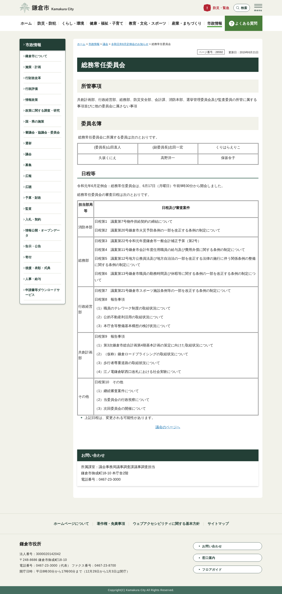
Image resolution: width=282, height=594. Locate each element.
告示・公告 (33, 246)
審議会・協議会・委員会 (42, 132)
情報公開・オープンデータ (42, 233)
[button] (241, 8)
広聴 (28, 187)
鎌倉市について (36, 56)
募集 (28, 165)
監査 (28, 208)
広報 (28, 176)
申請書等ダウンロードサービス (42, 292)
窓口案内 (208, 558)
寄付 (28, 257)
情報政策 (31, 99)
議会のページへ (167, 427)
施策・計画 (33, 67)
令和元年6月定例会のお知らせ (129, 44)
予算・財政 (33, 197)
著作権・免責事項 (111, 524)
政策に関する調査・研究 (42, 110)
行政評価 (31, 88)
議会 (28, 154)
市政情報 (33, 45)
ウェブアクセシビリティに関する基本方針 (166, 524)
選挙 (28, 143)
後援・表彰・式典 (37, 268)
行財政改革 (33, 78)
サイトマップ (218, 524)
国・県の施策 (34, 121)
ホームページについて (71, 524)
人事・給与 (33, 279)
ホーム (81, 44)
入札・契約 (33, 219)
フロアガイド (212, 569)
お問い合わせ (212, 546)
